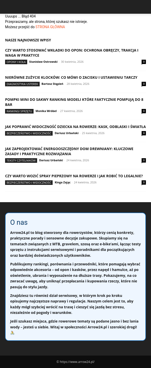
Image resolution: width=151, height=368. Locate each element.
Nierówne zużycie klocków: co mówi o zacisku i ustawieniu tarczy (71, 77)
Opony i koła (16, 62)
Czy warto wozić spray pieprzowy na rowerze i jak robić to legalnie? (74, 175)
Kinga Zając (62, 182)
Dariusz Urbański (67, 133)
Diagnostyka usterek (22, 84)
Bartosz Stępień (52, 84)
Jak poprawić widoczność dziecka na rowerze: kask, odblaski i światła (75, 126)
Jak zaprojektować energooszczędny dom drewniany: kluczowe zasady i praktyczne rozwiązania (69, 151)
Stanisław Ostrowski (43, 61)
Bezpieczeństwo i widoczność (29, 133)
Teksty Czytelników (21, 160)
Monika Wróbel (46, 111)
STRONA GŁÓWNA (50, 27)
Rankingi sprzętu (19, 111)
